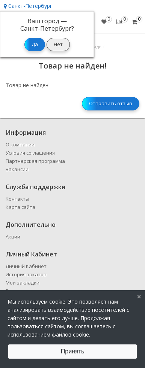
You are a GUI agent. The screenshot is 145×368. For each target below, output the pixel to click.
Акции (13, 236)
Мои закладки (22, 282)
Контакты (17, 198)
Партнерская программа (35, 161)
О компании (20, 144)
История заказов (26, 274)
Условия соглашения (30, 152)
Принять (73, 351)
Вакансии (17, 169)
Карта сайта (20, 207)
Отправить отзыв (110, 103)
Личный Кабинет (26, 266)
